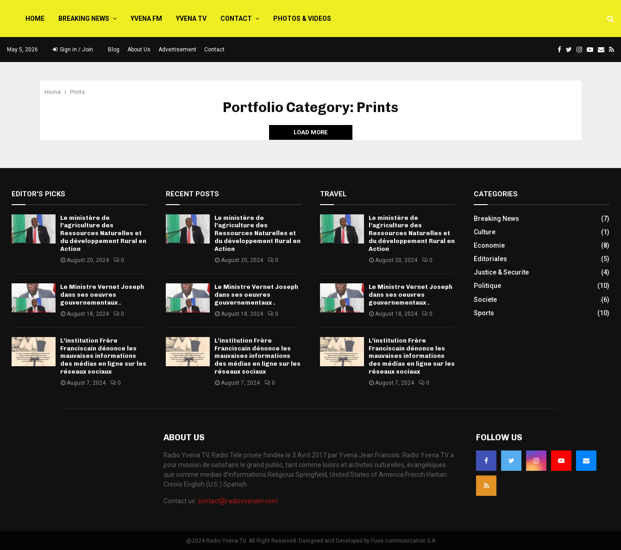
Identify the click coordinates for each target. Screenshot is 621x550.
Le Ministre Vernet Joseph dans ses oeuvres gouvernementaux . (102, 294)
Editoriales (490, 258)
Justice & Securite (501, 272)
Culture (485, 232)
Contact (236, 18)
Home (34, 18)
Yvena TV (191, 18)
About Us (139, 49)
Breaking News (83, 18)
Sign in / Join (73, 49)
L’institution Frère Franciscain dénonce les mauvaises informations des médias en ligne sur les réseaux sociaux (103, 356)
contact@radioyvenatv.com (238, 501)
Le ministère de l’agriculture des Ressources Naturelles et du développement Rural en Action (103, 233)
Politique (487, 285)
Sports (484, 313)
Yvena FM (146, 18)
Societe (485, 299)
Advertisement (177, 49)
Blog (113, 49)
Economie (489, 245)
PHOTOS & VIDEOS (302, 18)
